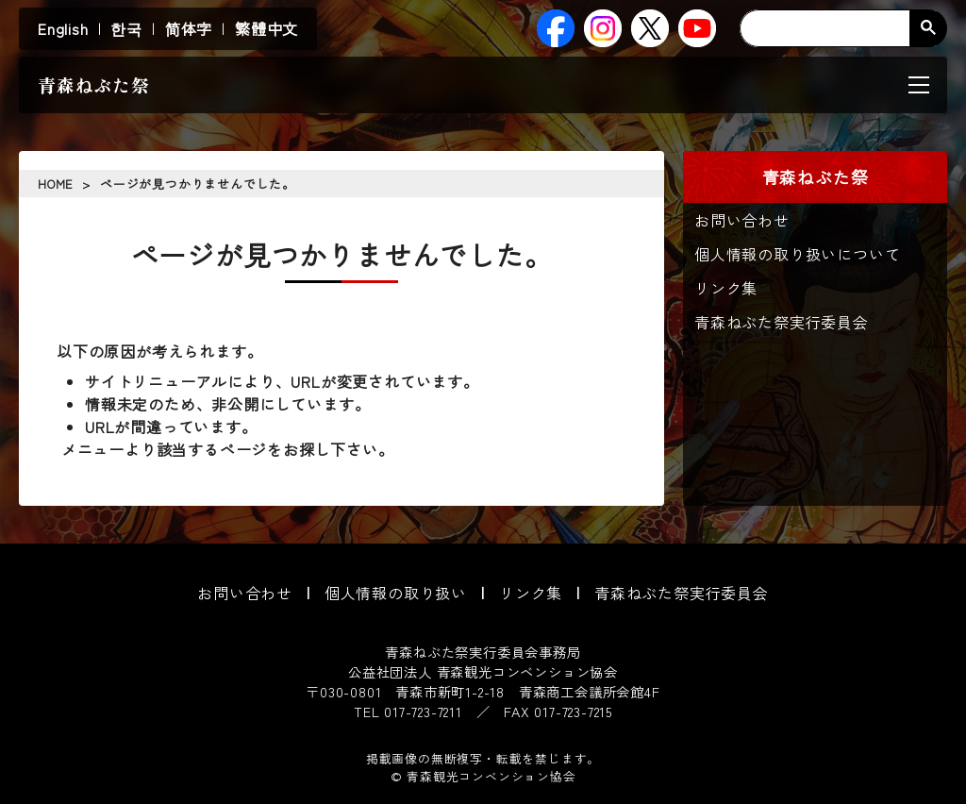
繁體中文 (266, 28)
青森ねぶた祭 (94, 85)
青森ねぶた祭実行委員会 (781, 321)
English (63, 28)
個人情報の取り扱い (396, 592)
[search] (839, 28)
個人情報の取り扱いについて (797, 254)
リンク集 (726, 287)
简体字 (188, 28)
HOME (55, 184)
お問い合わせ (742, 220)
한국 (126, 28)
